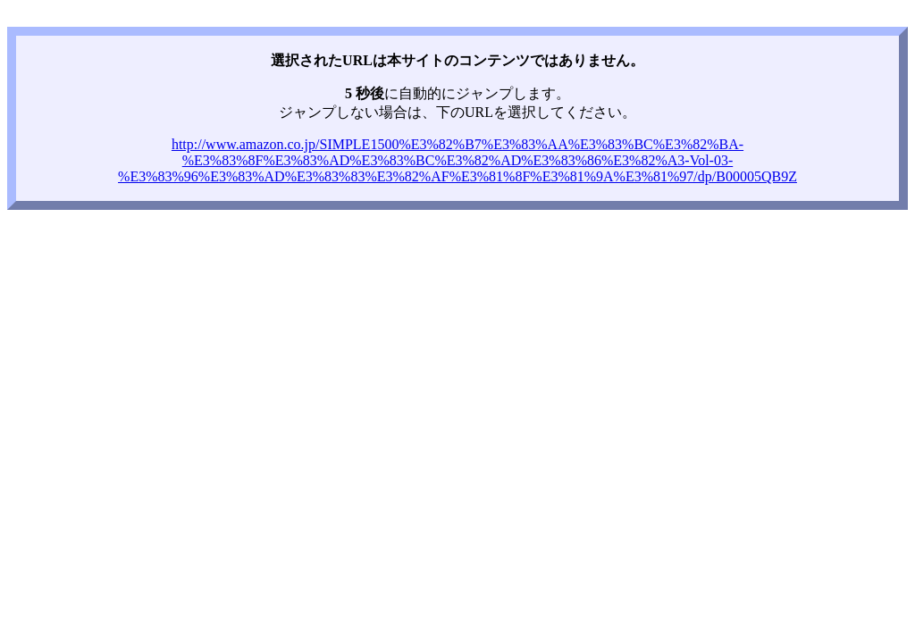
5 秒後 (364, 93)
